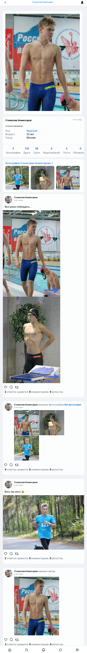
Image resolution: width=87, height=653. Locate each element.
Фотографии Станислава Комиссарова (28, 163)
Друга (26, 150)
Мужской (32, 130)
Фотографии (13, 150)
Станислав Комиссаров (26, 197)
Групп (36, 150)
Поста (66, 150)
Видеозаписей (51, 150)
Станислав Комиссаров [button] (43, 2)
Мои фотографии (72, 404)
